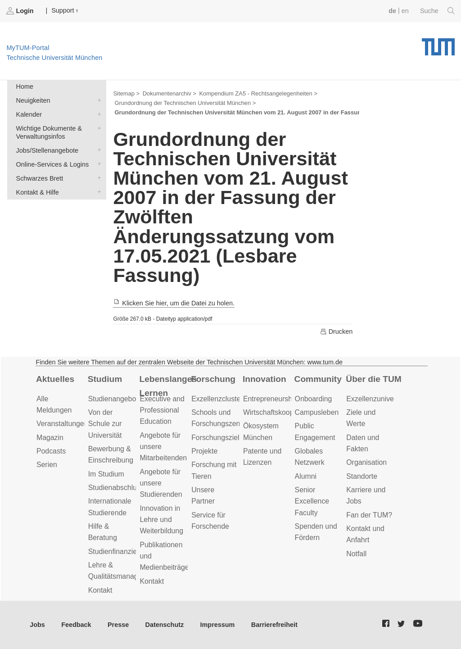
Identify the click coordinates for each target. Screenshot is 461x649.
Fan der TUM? (369, 515)
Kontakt (100, 590)
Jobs (37, 624)
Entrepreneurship (270, 399)
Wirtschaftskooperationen (283, 412)
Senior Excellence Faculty (312, 501)
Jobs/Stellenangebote (97, 150)
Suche (437, 10)
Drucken (336, 331)
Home (24, 86)
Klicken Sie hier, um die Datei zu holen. (174, 303)
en (405, 10)
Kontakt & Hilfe (97, 192)
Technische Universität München (438, 43)
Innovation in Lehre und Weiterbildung (161, 519)
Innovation (264, 379)
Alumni (305, 476)
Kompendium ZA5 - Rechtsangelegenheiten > (258, 93)
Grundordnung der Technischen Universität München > (185, 103)
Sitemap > (126, 93)
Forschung (213, 379)
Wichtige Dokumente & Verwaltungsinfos (97, 128)
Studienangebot (113, 399)
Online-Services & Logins (97, 164)
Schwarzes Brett (97, 178)
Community (318, 379)
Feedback (76, 624)
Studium (105, 379)
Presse (118, 624)
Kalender (97, 114)
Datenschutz (164, 624)
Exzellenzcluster (217, 399)
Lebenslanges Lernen (168, 386)
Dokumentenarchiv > (169, 93)
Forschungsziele (217, 437)
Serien (46, 464)
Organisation (366, 462)
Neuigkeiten (97, 100)
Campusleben (317, 412)
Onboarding (313, 399)
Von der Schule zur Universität (105, 423)
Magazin (49, 437)
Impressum (217, 624)
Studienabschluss (116, 487)
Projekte (204, 451)
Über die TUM (373, 379)
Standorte (361, 476)
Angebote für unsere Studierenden (161, 483)
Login (20, 10)
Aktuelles (55, 379)
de (392, 10)
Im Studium (106, 474)
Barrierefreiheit (274, 624)
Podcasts (51, 451)
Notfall (356, 554)
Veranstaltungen (62, 423)
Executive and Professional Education (162, 410)
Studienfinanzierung (119, 551)
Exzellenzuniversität (377, 399)
